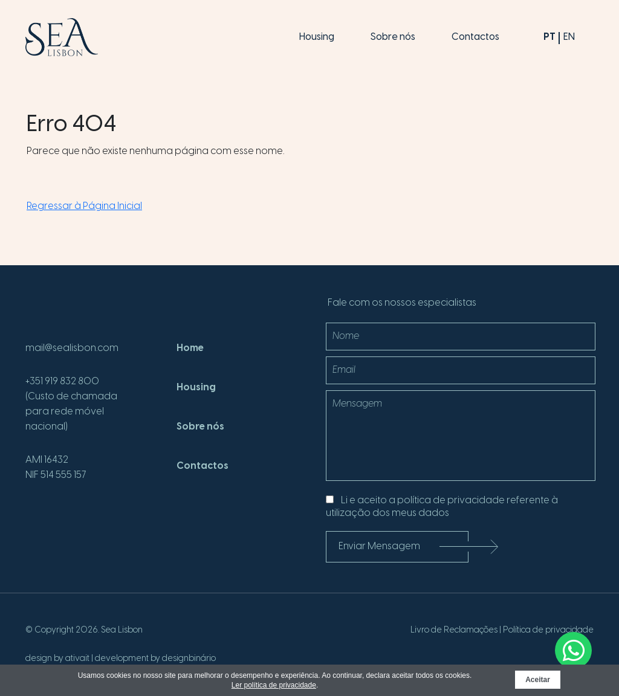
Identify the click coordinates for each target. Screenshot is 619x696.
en (569, 37)
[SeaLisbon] (61, 37)
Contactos (475, 37)
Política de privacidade (548, 630)
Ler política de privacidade (274, 685)
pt (549, 37)
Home (190, 348)
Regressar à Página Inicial (84, 206)
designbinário (189, 658)
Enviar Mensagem (403, 546)
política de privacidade (451, 500)
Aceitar (537, 679)
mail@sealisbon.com (71, 348)
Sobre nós (393, 37)
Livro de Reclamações (453, 630)
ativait (77, 658)
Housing (316, 37)
